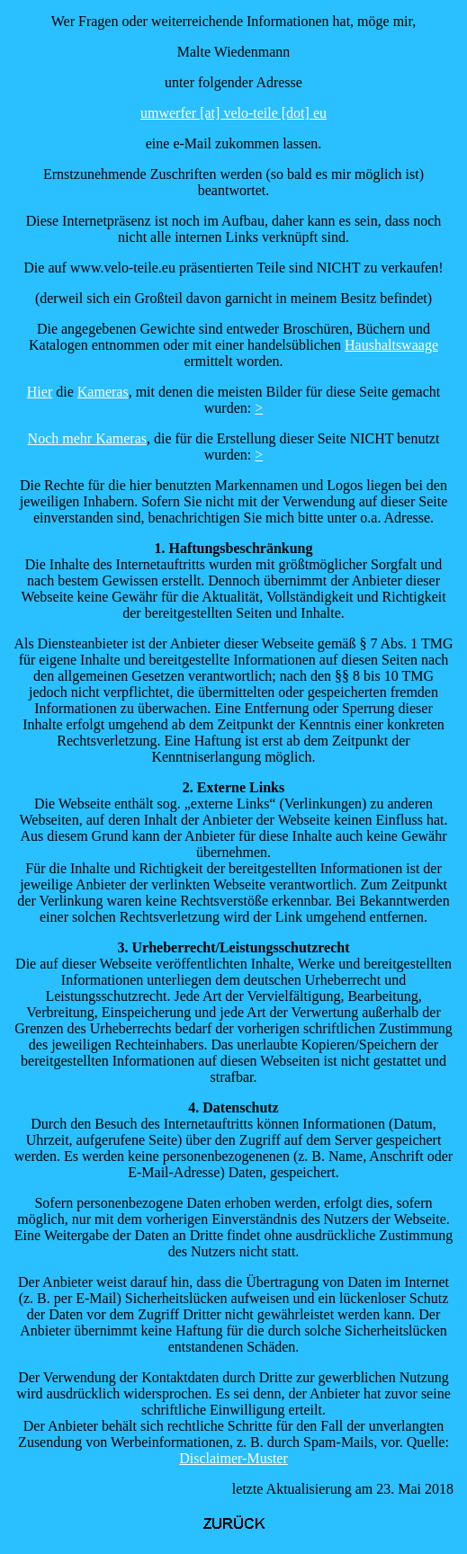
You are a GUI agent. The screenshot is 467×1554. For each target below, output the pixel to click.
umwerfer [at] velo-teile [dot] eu (233, 113)
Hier (39, 391)
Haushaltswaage (391, 345)
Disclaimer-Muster (233, 1458)
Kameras (103, 391)
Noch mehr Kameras (87, 438)
